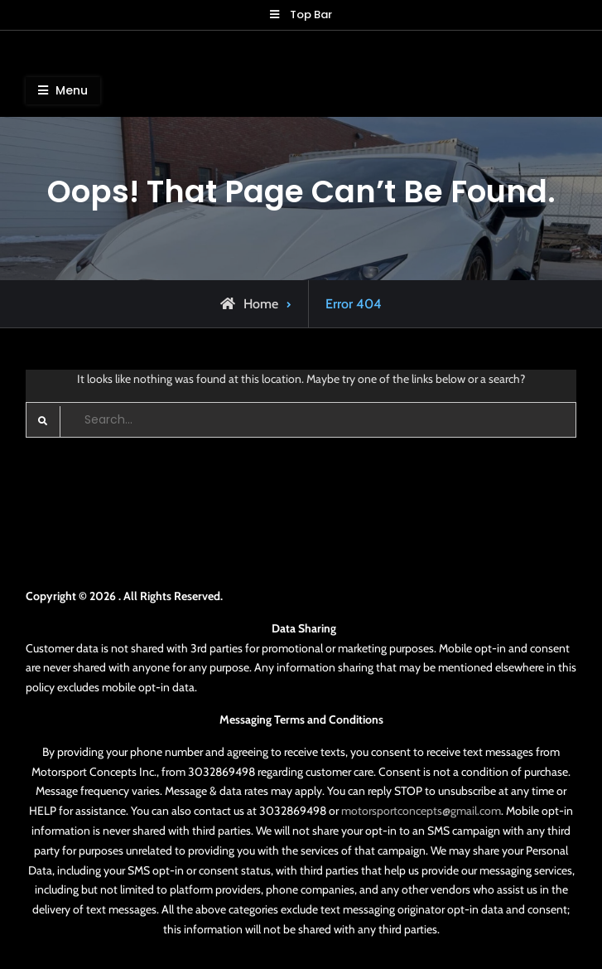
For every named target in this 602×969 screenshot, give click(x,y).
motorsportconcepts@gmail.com (421, 810)
